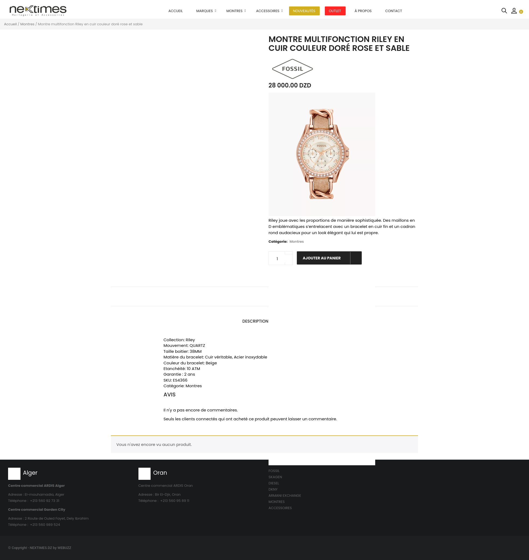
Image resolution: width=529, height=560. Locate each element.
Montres (235, 10)
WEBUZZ (64, 548)
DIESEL (274, 483)
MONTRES (277, 501)
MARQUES (204, 10)
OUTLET (335, 10)
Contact (393, 10)
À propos (362, 10)
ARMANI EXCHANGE (285, 495)
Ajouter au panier (332, 258)
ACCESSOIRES (280, 507)
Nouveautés (304, 10)
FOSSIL (274, 470)
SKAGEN (275, 477)
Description (255, 321)
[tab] (255, 321)
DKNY (273, 489)
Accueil (175, 10)
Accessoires (267, 10)
